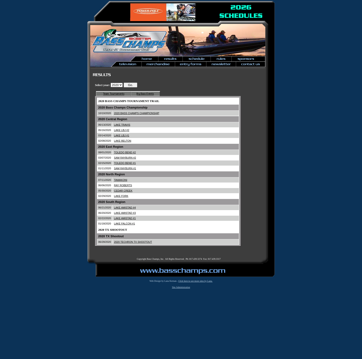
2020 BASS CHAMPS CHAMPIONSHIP (136, 113)
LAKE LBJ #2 (121, 130)
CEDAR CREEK (123, 190)
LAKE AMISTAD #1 (125, 218)
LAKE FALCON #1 (124, 223)
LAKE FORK (121, 196)
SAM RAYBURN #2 (125, 157)
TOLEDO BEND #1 (125, 163)
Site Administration (181, 287)
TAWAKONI (120, 180)
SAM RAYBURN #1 (125, 168)
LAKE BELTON (122, 140)
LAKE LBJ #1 (121, 135)
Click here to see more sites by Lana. (195, 281)
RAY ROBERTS (123, 185)
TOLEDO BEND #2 (125, 152)
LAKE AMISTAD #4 (125, 207)
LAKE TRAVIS (122, 124)
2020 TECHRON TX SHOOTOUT (133, 241)
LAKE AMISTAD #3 (125, 213)
